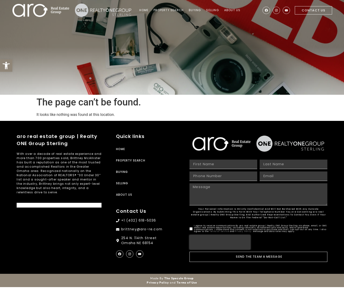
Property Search (172, 10)
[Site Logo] (41, 10)
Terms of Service (219, 233)
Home (147, 10)
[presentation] (219, 244)
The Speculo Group (179, 280)
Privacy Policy (243, 233)
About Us (236, 10)
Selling (216, 10)
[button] (6, 65)
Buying (198, 10)
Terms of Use (187, 284)
